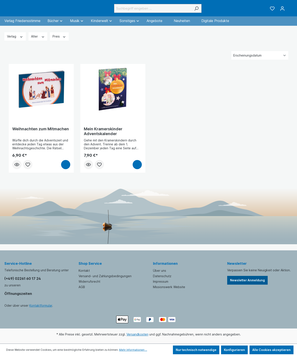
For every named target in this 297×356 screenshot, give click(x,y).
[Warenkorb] (290, 9)
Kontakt (84, 270)
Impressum (160, 281)
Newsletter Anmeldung (247, 280)
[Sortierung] (259, 60)
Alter (38, 41)
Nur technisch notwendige (196, 350)
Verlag (15, 41)
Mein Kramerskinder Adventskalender (103, 136)
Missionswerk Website (169, 287)
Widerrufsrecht (89, 281)
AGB (82, 287)
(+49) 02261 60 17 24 (22, 278)
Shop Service (90, 263)
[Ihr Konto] (282, 11)
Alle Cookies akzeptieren (271, 350)
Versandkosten (137, 334)
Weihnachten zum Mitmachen (40, 134)
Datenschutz (162, 276)
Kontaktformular (40, 305)
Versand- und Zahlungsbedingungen (105, 276)
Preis (59, 41)
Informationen (165, 263)
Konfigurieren (234, 350)
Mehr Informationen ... (133, 349)
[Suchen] (207, 10)
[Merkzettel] (272, 11)
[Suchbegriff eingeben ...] (163, 10)
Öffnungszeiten (18, 293)
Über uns (159, 270)
